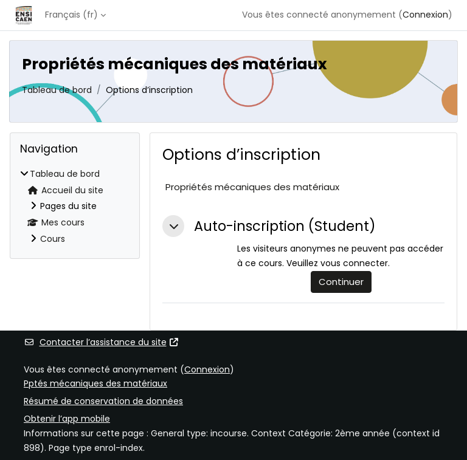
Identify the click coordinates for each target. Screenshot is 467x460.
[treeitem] (75, 207)
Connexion (425, 15)
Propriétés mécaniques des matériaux (252, 186)
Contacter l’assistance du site (101, 342)
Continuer (341, 281)
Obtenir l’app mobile (67, 419)
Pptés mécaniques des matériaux (95, 383)
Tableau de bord (57, 90)
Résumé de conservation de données (103, 401)
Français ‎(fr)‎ (71, 15)
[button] (173, 226)
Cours (52, 239)
